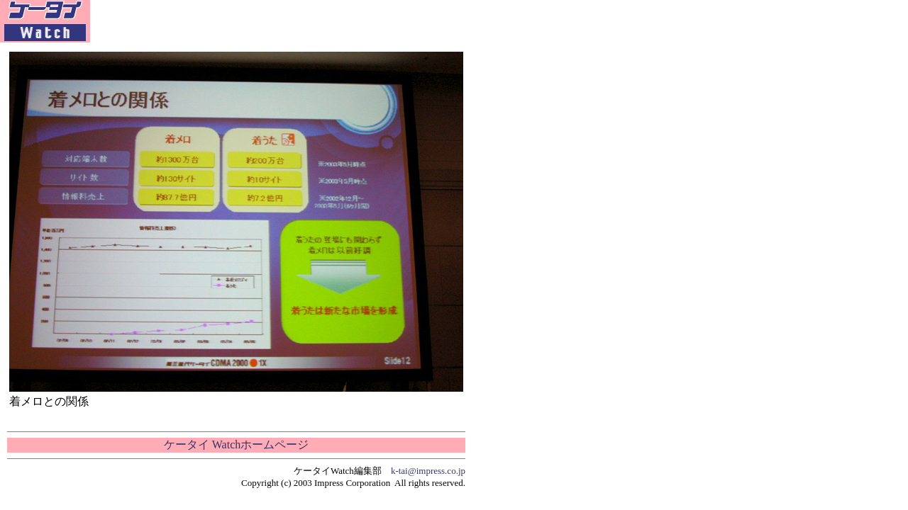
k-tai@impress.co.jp (428, 470)
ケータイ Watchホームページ (236, 444)
